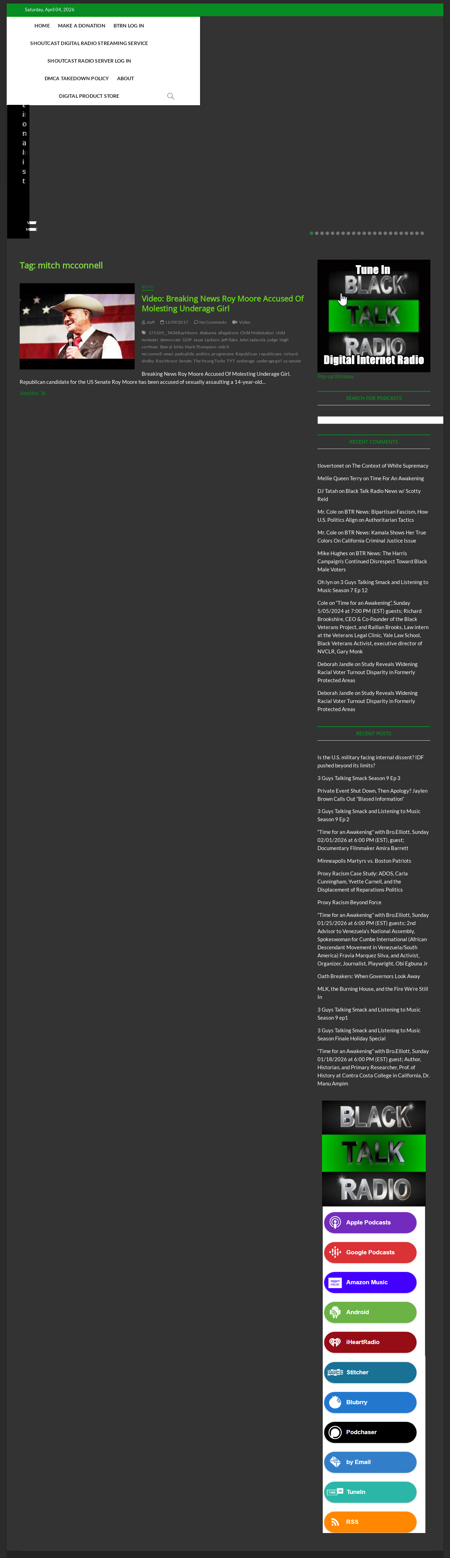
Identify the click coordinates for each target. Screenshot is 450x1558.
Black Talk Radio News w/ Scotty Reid (56, 111)
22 (422, 181)
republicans (270, 301)
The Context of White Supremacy (390, 413)
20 (411, 181)
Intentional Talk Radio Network (368, 1512)
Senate (185, 308)
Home (55, 25)
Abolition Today (178, 1512)
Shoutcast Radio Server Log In (333, 25)
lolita (178, 294)
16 (390, 181)
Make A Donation (94, 25)
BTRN (33, 116)
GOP (187, 287)
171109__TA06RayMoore (173, 280)
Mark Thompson (201, 294)
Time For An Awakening (397, 426)
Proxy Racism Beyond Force (349, 850)
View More (29, 177)
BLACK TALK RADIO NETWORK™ (57, 1534)
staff (23, 166)
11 (364, 181)
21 (417, 181)
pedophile (184, 301)
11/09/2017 (174, 269)
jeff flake (229, 287)
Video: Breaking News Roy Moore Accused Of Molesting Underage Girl (222, 251)
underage (246, 308)
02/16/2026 (190, 156)
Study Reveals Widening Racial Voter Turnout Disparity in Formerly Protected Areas (367, 619)
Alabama (208, 280)
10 (359, 181)
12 (369, 181)
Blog (20, 116)
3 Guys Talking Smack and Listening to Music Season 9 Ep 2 (169, 137)
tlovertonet (330, 413)
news (168, 301)
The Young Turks (209, 308)
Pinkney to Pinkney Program (125, 1520)
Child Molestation (257, 280)
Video (244, 269)
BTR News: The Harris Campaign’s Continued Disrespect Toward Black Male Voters (372, 509)
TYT (231, 308)
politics (203, 301)
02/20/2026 (49, 166)
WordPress (162, 1534)
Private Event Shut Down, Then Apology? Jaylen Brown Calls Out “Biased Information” (61, 142)
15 (385, 181)
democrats (170, 287)
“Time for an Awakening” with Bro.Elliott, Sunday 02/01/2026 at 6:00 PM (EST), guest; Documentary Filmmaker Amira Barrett (373, 787)
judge (272, 287)
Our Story (170, 1520)
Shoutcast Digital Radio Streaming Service (224, 25)
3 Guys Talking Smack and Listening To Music (115, 1512)
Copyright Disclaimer (331, 1520)
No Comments (87, 166)
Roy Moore (166, 308)
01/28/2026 (377, 166)
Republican (246, 301)
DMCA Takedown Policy (164, 43)
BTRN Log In (141, 25)
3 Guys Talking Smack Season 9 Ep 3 (358, 725)
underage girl (269, 308)
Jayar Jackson (206, 287)
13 (375, 181)
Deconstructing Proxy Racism (305, 1512)
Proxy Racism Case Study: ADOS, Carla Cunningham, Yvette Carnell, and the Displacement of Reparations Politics (389, 137)
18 (401, 181)
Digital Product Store (260, 43)
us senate (292, 308)
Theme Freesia (135, 1534)
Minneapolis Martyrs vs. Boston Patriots (271, 151)
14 (380, 181)
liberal (166, 294)
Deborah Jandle (335, 611)
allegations (228, 280)
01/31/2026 (268, 166)
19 (406, 181)
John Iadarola (252, 287)
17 (396, 181)
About (212, 43)
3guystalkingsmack (147, 156)
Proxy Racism (260, 135)
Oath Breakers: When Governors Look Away (368, 923)
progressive (223, 301)
